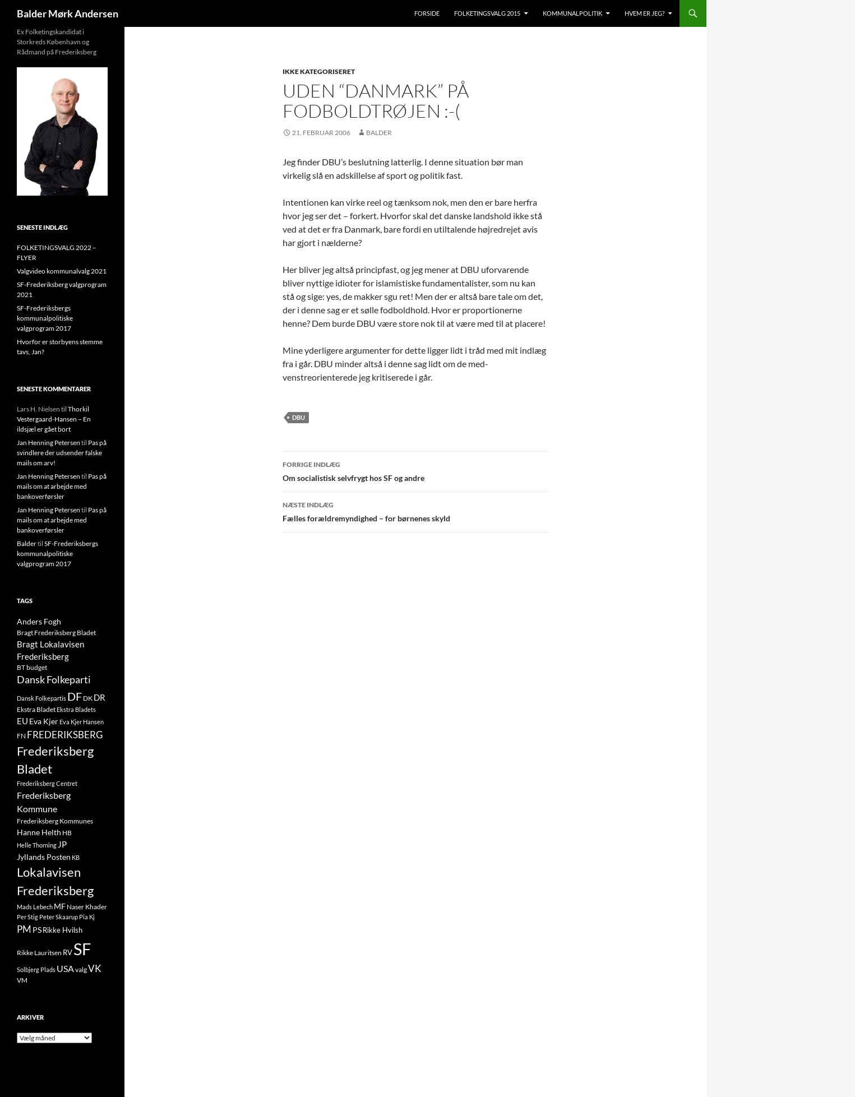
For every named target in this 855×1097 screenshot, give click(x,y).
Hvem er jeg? (644, 13)
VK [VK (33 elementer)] (94, 968)
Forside (427, 13)
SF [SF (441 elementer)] (82, 949)
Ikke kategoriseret (319, 71)
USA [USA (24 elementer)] (65, 969)
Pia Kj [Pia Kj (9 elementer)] (87, 916)
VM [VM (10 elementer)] (22, 980)
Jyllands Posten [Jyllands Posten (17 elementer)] (44, 857)
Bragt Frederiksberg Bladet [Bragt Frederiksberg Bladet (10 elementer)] (56, 632)
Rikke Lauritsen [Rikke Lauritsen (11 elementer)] (39, 952)
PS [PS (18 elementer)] (37, 929)
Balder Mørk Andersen (67, 13)
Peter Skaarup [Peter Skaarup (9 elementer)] (58, 916)
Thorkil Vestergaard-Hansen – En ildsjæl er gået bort (54, 419)
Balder (379, 132)
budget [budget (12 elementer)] (36, 667)
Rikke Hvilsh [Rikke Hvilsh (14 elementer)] (62, 929)
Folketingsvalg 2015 (487, 13)
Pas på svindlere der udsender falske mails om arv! (62, 452)
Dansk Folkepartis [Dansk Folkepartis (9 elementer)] (41, 698)
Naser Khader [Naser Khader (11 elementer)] (87, 906)
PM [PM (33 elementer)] (24, 929)
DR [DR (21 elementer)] (99, 697)
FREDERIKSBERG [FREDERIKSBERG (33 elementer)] (65, 734)
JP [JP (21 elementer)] (62, 844)
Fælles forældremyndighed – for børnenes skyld (415, 510)
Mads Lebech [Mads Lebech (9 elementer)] (35, 906)
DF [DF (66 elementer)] (74, 696)
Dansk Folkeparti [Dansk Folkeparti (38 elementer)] (54, 680)
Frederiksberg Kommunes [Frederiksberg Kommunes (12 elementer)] (55, 821)
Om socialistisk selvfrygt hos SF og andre (415, 470)
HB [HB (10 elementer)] (67, 832)
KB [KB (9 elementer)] (76, 857)
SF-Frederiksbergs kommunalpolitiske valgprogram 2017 (45, 318)
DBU (298, 417)
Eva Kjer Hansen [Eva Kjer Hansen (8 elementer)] (81, 721)
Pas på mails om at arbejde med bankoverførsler (62, 486)
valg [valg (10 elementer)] (81, 969)
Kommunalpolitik (572, 13)
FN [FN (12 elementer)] (21, 736)
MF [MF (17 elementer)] (60, 906)
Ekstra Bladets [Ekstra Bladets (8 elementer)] (76, 709)
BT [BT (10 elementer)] (21, 667)
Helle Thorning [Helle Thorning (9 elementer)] (37, 845)
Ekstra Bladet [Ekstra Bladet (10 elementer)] (36, 709)
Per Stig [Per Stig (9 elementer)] (27, 916)
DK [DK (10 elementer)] (88, 698)
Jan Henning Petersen (48, 442)
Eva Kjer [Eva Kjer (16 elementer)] (43, 721)
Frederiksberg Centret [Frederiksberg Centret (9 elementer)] (47, 783)
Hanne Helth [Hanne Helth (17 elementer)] (39, 832)
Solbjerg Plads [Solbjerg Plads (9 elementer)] (36, 969)
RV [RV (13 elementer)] (67, 952)
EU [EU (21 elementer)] (22, 721)
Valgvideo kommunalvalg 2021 (62, 271)
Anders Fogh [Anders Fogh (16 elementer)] (39, 621)
